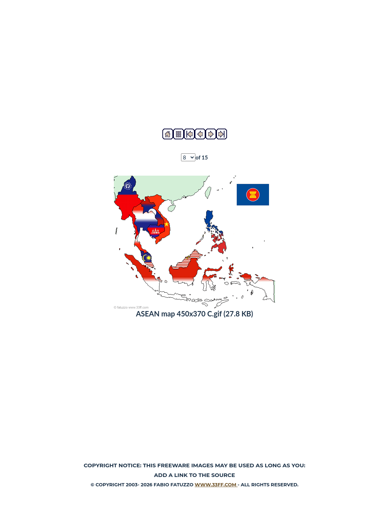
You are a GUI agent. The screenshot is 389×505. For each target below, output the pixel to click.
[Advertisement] (194, 64)
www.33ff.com (216, 484)
